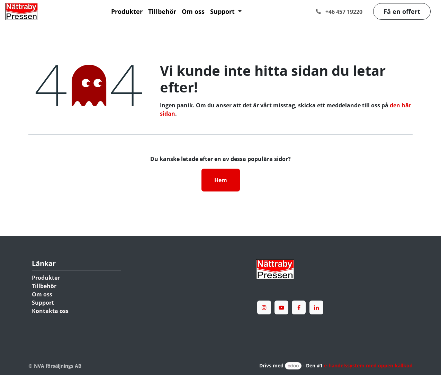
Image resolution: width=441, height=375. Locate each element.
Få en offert (402, 11)
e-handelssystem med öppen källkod (368, 365)
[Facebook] (299, 307)
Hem (220, 180)
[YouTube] (281, 307)
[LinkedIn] (316, 307)
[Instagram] (264, 307)
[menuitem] (126, 11)
